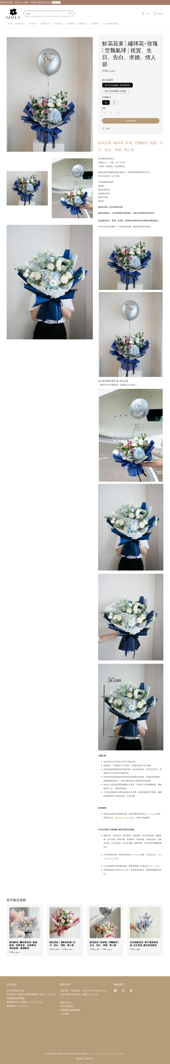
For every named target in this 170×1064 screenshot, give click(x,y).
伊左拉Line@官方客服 (124, 817)
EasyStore (121, 1053)
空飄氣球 (106, 97)
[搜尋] (70, 13)
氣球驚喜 (71, 23)
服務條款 (79, 1058)
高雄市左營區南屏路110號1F (31, 994)
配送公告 (60, 2)
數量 (104, 108)
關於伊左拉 (89, 1058)
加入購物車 (131, 120)
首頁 (10, 23)
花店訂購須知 (66, 1006)
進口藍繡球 (107, 79)
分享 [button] (106, 128)
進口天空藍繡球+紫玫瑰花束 (117, 85)
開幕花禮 (45, 23)
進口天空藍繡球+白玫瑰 (115, 91)
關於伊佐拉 (65, 1002)
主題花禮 (58, 23)
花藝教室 (82, 23)
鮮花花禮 (19, 23)
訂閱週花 (95, 23)
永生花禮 (32, 23)
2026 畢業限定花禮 (110, 23)
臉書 (111, 817)
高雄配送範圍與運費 (70, 1010)
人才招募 (64, 1013)
